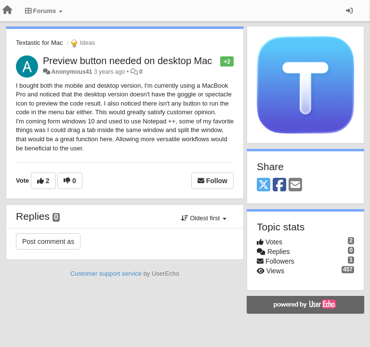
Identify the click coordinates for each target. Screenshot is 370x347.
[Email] (295, 185)
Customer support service (106, 273)
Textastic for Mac (39, 42)
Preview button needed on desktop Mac (127, 60)
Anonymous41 (71, 71)
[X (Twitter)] (263, 185)
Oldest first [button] (203, 218)
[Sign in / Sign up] (349, 10)
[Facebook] (279, 185)
